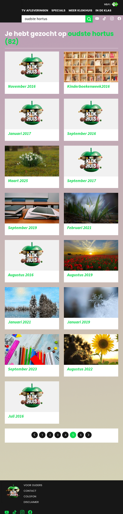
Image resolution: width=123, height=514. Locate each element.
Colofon (30, 496)
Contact (30, 491)
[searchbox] (53, 18)
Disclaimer (31, 502)
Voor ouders (33, 485)
